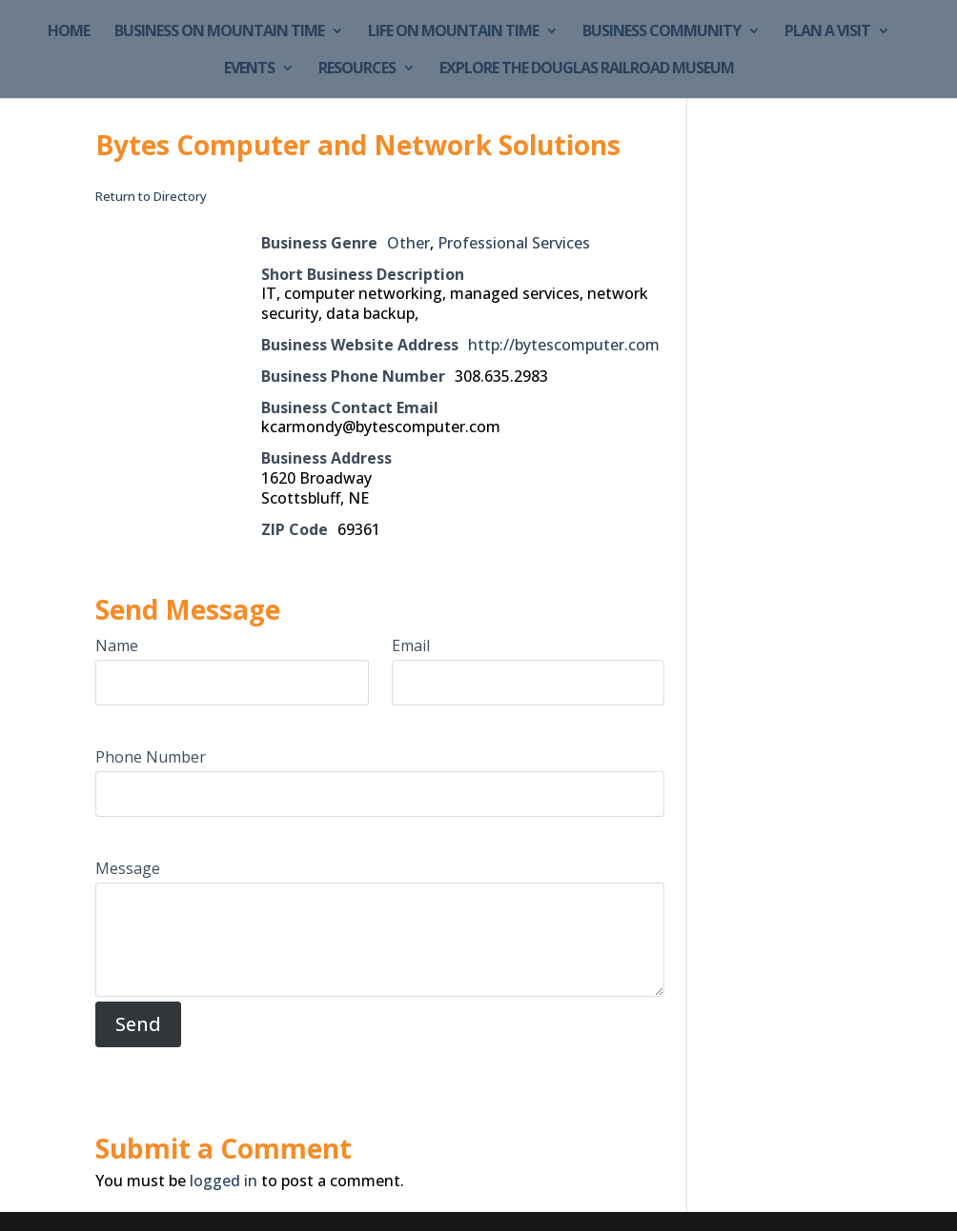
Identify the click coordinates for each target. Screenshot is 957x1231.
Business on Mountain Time (219, 32)
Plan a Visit (827, 32)
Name (116, 645)
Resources (357, 69)
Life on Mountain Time (453, 32)
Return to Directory (151, 196)
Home (69, 32)
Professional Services (514, 242)
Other (408, 242)
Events (249, 69)
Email (411, 645)
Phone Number (150, 756)
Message (127, 868)
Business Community (661, 32)
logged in (223, 1180)
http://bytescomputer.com (564, 344)
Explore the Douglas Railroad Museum (586, 69)
